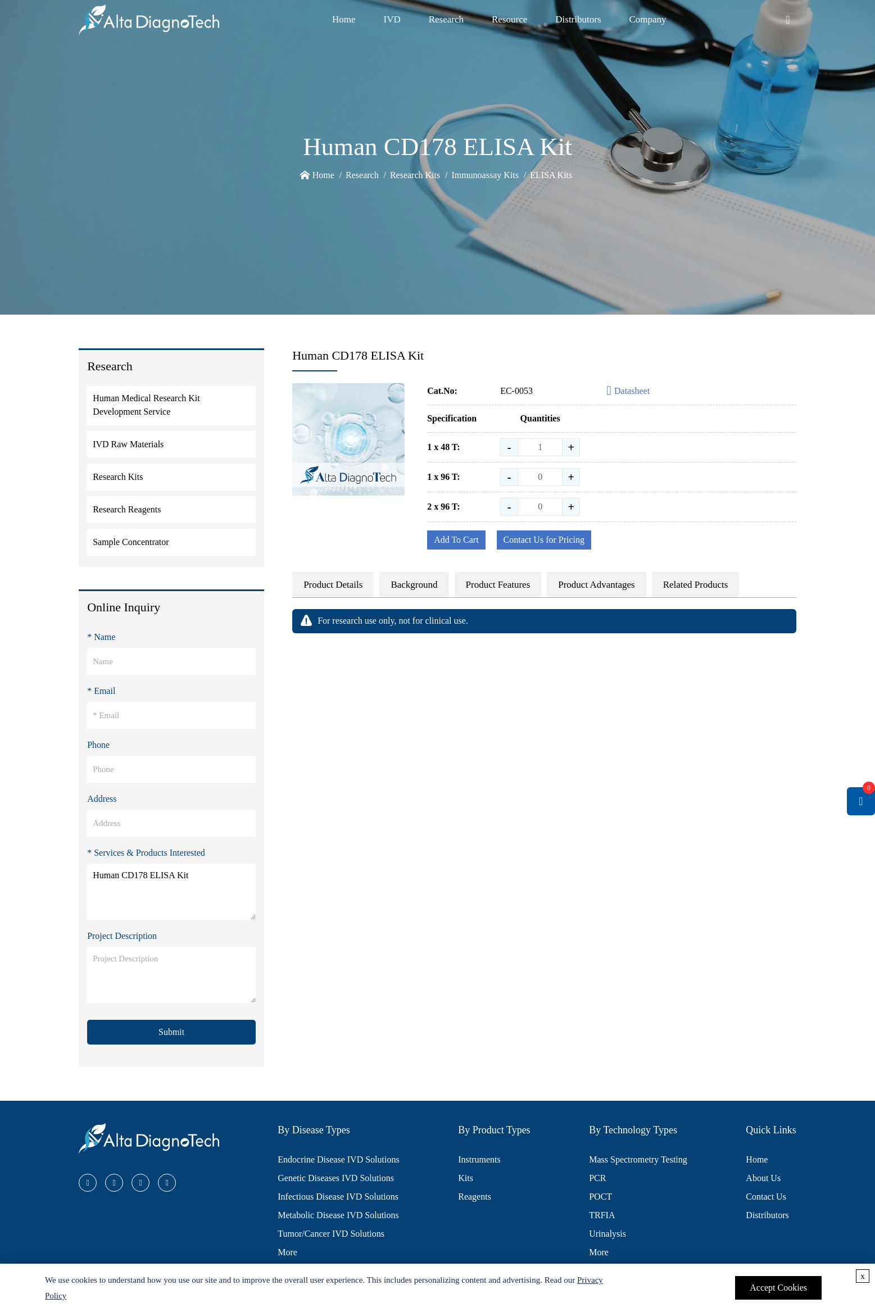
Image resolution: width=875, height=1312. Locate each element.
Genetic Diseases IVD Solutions (336, 1178)
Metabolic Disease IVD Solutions (338, 1215)
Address (101, 798)
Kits (465, 1178)
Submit (171, 1032)
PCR (597, 1178)
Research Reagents (127, 509)
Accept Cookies (778, 1287)
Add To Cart (456, 539)
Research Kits (415, 175)
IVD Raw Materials (128, 444)
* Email (101, 691)
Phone (98, 745)
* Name (101, 637)
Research (446, 19)
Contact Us (766, 1196)
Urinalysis (607, 1233)
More (287, 1252)
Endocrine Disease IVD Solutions (338, 1159)
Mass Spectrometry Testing (638, 1159)
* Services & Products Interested (146, 852)
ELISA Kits (551, 175)
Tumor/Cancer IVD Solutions (331, 1233)
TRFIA (602, 1215)
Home (344, 19)
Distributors (578, 19)
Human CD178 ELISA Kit (171, 892)
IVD (391, 19)
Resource (509, 19)
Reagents (474, 1196)
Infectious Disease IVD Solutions (338, 1196)
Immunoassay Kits (485, 175)
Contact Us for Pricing (544, 539)
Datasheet (628, 391)
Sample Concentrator (131, 542)
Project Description (122, 936)
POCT (600, 1196)
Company (648, 19)
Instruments (479, 1159)
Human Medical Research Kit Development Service (146, 404)
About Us (763, 1178)
